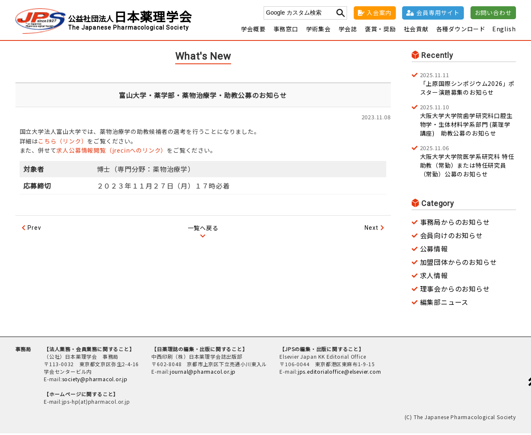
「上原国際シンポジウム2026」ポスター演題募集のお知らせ (468, 85)
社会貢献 (416, 30)
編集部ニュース (444, 304)
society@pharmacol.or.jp (95, 380)
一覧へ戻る (203, 229)
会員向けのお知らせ (451, 237)
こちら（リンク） (62, 142)
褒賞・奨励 (380, 30)
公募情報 (434, 250)
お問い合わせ (493, 12)
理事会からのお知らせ (455, 290)
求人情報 (434, 277)
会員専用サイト (438, 12)
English (504, 30)
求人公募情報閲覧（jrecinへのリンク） (111, 152)
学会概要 (253, 30)
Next (371, 229)
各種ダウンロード (461, 30)
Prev (34, 229)
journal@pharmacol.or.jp (203, 373)
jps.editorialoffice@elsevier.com (339, 373)
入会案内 (379, 12)
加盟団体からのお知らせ (458, 264)
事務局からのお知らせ (455, 224)
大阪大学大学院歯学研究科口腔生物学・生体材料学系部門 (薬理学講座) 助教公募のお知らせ (468, 121)
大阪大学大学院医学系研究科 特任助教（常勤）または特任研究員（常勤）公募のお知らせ (468, 162)
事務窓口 (286, 30)
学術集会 (318, 30)
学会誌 (348, 30)
